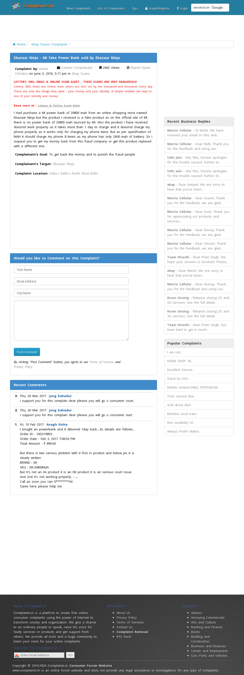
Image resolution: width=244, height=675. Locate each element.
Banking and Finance (207, 627)
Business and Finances (208, 646)
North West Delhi (85, 173)
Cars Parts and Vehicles (209, 655)
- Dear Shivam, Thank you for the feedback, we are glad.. (196, 245)
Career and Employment (209, 651)
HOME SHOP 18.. (179, 361)
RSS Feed (124, 636)
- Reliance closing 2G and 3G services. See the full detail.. (198, 300)
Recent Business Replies (188, 121)
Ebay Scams (81, 73)
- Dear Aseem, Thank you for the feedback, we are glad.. (196, 200)
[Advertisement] (122, 29)
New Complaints (78, 8)
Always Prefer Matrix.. (183, 431)
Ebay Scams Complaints (49, 44)
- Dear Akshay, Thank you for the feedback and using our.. (196, 286)
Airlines (196, 613)
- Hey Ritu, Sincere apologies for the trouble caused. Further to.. (197, 159)
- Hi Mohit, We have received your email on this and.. (195, 132)
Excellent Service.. (180, 370)
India (53, 173)
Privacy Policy (23, 366)
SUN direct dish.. (179, 405)
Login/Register (157, 8)
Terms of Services (102, 362)
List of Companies (111, 8)
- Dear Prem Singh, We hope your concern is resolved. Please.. (197, 259)
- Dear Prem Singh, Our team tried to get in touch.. (196, 327)
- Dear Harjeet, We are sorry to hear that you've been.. (196, 186)
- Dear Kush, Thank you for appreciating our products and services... (198, 216)
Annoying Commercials (208, 617)
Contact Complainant (76, 67)
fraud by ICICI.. (178, 378)
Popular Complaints (184, 343)
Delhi (64, 173)
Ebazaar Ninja (63, 164)
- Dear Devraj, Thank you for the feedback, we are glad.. (196, 232)
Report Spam (140, 67)
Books (195, 632)
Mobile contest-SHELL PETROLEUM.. (193, 387)
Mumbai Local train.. (182, 414)
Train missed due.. (181, 396)
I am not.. (174, 352)
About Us (123, 613)
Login (182, 8)
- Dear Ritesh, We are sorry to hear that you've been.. (195, 272)
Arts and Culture (203, 622)
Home (19, 44)
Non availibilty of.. (180, 422)
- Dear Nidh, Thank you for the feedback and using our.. (198, 146)
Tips (135, 8)
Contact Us (125, 627)
